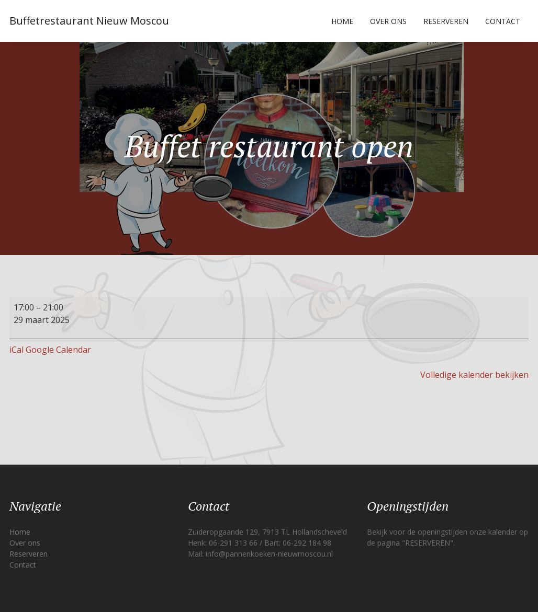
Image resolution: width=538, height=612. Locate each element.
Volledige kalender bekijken (474, 374)
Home (342, 21)
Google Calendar (58, 349)
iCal (16, 349)
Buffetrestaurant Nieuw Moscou (89, 21)
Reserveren (445, 21)
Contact (502, 21)
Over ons (388, 21)
